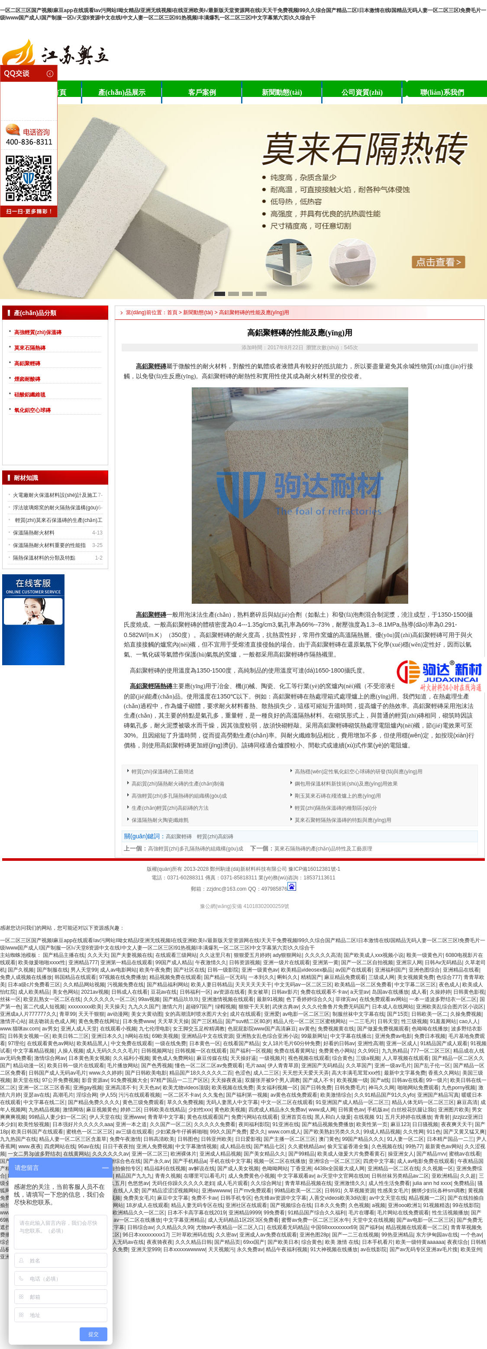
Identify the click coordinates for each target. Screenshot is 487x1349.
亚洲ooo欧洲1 (404, 1205)
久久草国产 (359, 1065)
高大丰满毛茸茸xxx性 (356, 1073)
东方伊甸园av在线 (437, 1235)
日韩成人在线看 (129, 992)
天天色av (149, 1088)
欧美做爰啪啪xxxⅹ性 (41, 962)
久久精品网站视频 (84, 985)
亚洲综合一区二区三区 (335, 1161)
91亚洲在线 (285, 1124)
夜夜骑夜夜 (160, 1242)
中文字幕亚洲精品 (184, 1220)
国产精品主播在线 (63, 955)
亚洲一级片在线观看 (286, 962)
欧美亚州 (471, 1249)
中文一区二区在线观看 (287, 1102)
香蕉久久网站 (443, 1073)
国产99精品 (301, 1154)
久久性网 (413, 1132)
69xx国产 (253, 1242)
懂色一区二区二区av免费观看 (209, 1065)
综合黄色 (342, 1058)
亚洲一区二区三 (150, 1154)
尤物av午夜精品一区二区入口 (230, 1227)
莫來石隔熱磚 (29, 348)
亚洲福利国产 (390, 970)
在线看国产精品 (241, 1043)
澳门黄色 (329, 1139)
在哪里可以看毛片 (204, 1176)
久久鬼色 (213, 1095)
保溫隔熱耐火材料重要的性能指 (49, 545)
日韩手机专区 (236, 1198)
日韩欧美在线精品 (164, 1110)
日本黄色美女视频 (89, 1058)
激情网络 (73, 1110)
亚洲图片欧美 (453, 1110)
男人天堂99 (84, 970)
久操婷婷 (440, 992)
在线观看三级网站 (176, 955)
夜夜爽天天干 (456, 1124)
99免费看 (274, 1213)
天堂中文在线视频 (373, 1220)
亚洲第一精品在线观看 (126, 962)
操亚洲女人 (401, 1154)
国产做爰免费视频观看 (383, 1029)
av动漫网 (117, 1014)
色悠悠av (138, 1183)
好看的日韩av (339, 1043)
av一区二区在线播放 (137, 1220)
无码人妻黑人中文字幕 (232, 1102)
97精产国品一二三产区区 (179, 1080)
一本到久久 (261, 977)
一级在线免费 (170, 1043)
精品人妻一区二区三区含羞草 (72, 1139)
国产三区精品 (207, 1021)
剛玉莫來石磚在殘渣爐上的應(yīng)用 (338, 796)
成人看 (419, 992)
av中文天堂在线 (387, 1198)
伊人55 (108, 1095)
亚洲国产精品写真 (438, 1095)
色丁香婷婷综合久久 (309, 999)
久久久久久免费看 (214, 1124)
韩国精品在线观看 (75, 977)
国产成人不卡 (318, 1080)
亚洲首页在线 (296, 1117)
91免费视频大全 (129, 1080)
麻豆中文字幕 (172, 1198)
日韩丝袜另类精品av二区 (400, 1176)
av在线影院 (374, 1249)
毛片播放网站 (122, 1065)
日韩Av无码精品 (443, 962)
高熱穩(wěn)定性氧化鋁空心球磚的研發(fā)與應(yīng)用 (358, 772)
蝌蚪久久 (287, 977)
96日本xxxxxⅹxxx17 (145, 1235)
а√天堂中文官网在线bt (342, 1176)
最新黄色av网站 (443, 1146)
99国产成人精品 (173, 962)
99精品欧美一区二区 (298, 1191)
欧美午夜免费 (155, 970)
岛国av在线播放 (390, 992)
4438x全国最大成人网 (339, 1168)
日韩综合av (140, 1227)
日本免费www (139, 1021)
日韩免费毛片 (350, 1088)
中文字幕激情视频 (196, 1146)
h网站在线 (137, 1036)
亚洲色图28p (314, 1235)
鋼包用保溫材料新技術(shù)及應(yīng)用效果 (346, 784)
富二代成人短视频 (44, 1007)
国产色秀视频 (156, 1065)
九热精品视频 (44, 1110)
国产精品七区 (269, 1146)
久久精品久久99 (174, 1227)
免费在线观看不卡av (324, 992)
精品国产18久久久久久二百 (200, 1073)
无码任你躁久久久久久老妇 (183, 1183)
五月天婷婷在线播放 (408, 1117)
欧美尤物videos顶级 (186, 1088)
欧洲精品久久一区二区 (138, 1213)
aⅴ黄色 (307, 1029)
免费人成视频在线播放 (26, 977)
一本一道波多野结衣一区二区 (443, 999)
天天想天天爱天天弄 (305, 1073)
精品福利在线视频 (165, 1168)
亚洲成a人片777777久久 (28, 1014)
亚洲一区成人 (401, 1043)
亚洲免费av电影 (393, 1036)
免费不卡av (204, 1198)
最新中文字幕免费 (405, 1073)
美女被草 (258, 992)
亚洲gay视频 (87, 1088)
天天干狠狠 (91, 1014)
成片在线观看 (245, 1014)
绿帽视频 (225, 1007)
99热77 (414, 1146)
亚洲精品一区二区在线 (393, 1168)
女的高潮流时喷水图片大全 (196, 1014)
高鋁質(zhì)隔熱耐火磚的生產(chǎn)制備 (178, 784)
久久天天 (97, 955)
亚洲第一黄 (326, 962)
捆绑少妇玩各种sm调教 (438, 1191)
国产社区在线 (189, 970)
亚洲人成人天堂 (79, 1029)
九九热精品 (395, 1051)
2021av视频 (94, 992)
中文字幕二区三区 (415, 985)
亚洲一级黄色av (260, 970)
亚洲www (134, 1117)
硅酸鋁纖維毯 (29, 395)
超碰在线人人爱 (121, 1191)
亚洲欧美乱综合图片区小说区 (450, 1007)
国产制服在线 (52, 970)
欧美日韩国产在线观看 (37, 1132)
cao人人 (468, 1021)
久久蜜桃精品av (306, 1146)
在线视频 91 (368, 1117)
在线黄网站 (76, 1154)
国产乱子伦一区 (432, 1065)
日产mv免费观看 (252, 1191)
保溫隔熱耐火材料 (34, 533)
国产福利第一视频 (247, 1095)
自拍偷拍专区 (125, 1168)
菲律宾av (346, 999)
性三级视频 (414, 1021)
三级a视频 (368, 1058)
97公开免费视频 (60, 1080)
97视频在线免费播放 (122, 977)
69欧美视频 (165, 1036)
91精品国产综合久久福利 (316, 1213)
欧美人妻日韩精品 (211, 985)
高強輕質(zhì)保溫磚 (37, 332)
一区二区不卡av (181, 1095)
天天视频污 (221, 1249)
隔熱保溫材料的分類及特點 (44, 558)
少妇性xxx (200, 1110)
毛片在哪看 (361, 1213)
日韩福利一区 (195, 992)
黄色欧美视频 (229, 1110)
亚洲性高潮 (371, 1043)
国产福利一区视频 (250, 1051)
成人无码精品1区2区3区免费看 (243, 1220)
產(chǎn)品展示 (121, 92)
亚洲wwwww (216, 1191)
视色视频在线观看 (308, 1058)
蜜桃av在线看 (465, 1154)
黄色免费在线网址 (99, 1021)
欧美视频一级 (352, 1080)
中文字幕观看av (295, 1176)
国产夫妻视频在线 (131, 955)
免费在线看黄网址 (295, 1051)
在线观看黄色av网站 (50, 1043)
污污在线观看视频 (139, 1095)
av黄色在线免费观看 (294, 1095)
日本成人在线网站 (392, 1007)
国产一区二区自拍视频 (367, 962)
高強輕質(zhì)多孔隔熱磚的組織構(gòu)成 (179, 796)
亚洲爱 (272, 1014)
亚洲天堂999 (146, 1249)
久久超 (468, 1176)
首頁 (172, 312)
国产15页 (397, 1014)
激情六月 (172, 1007)
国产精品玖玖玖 (181, 999)
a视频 (378, 1205)
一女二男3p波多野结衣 (34, 1154)
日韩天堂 (387, 1021)
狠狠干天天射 (254, 1007)
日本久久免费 (329, 1205)
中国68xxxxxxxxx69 (333, 1227)
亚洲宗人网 (409, 962)
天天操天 (114, 1007)
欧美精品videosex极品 (306, 970)
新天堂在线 (26, 1080)
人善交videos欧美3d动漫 (337, 1198)
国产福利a (371, 1227)
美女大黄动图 (146, 1014)
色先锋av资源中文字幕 (280, 1198)
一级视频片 (272, 1058)
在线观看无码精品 (287, 1227)
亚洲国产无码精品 (322, 1065)
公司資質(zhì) (362, 92)
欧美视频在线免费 (232, 1088)
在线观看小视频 (118, 1029)
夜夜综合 (457, 1242)
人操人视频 (71, 1051)
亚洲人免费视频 (154, 1146)
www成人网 (322, 1110)
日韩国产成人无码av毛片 (57, 1073)
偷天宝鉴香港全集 (348, 1146)
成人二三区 (266, 1073)
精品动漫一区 (28, 1065)
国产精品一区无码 (224, 977)
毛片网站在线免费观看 (403, 1213)
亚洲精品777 (83, 962)
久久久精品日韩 (193, 1242)
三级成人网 (381, 977)
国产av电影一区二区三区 (425, 1220)
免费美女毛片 (139, 1198)
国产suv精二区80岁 (248, 1021)
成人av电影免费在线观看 (426, 1161)
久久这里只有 (215, 955)
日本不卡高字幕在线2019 (197, 1213)
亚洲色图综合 (424, 970)
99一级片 (436, 1080)
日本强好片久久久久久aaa (82, 1124)
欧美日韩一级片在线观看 (75, 1065)
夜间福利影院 (254, 1124)
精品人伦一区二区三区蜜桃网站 (309, 1021)
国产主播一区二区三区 (290, 1139)
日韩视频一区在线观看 (201, 1051)
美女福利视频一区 (277, 1088)
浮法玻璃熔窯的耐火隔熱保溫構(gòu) (55, 508)
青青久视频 (168, 1176)
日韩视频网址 (156, 1051)
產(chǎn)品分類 (35, 312)
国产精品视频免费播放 (328, 1124)
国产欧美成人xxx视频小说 (373, 955)
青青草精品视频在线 (308, 1183)
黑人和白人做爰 (333, 1117)
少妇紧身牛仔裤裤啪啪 (181, 1132)
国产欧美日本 (283, 1242)
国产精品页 (227, 1242)
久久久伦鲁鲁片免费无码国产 (335, 1007)
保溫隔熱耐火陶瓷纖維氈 (160, 820)
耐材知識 (26, 477)
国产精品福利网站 (167, 985)
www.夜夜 (29, 1146)
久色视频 (358, 1205)
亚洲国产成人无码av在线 (115, 1242)
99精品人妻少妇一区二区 (57, 1117)
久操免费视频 (465, 1014)
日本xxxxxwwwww (184, 1249)
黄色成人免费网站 (173, 1058)
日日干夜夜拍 (118, 1146)
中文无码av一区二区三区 (303, 985)
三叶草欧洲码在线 (192, 1235)
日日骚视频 (425, 1124)
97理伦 (16, 1043)
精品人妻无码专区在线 (197, 1205)
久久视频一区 (437, 1168)
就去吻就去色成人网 (52, 1021)
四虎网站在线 (59, 1146)
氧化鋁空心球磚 (32, 410)
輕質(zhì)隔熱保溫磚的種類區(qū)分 (336, 808)
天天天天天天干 (253, 985)
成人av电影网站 (118, 970)
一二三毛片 (362, 1021)
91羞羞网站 (443, 1021)
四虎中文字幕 (378, 1161)
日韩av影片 (284, 992)
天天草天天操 (173, 1021)
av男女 (50, 1029)
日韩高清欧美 (158, 1139)
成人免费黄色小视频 (251, 1176)
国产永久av (156, 1161)
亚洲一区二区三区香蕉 (44, 1088)
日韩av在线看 (407, 1080)
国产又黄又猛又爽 (464, 1132)
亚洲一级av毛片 (392, 1065)
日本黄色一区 (204, 1043)
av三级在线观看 (134, 1132)
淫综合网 (86, 1095)
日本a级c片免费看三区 (34, 985)
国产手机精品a (190, 1161)
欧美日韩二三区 (70, 1036)
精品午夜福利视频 (286, 1249)
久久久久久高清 (323, 955)
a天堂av (359, 992)
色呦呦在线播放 (430, 1029)
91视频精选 (436, 1205)
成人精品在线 (235, 1146)
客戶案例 (202, 92)
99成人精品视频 (382, 1132)
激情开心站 (13, 1021)
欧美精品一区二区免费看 (363, 985)
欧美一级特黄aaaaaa (420, 1242)
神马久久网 (381, 1088)
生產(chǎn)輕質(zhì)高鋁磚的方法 (170, 808)
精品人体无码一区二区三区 (423, 1102)
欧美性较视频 (33, 1124)
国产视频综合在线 (291, 1205)
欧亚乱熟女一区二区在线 (52, 999)
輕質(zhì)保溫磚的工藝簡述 (163, 772)
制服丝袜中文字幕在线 (358, 1014)
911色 (434, 1132)
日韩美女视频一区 (28, 1036)
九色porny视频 (458, 1088)
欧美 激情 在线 (342, 1242)
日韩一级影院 (223, 970)
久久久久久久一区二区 (109, 999)
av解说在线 (201, 1168)
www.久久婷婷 (106, 1073)
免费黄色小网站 (337, 1051)
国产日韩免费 (316, 1088)
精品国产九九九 (134, 1176)
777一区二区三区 (430, 1051)
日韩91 (333, 1191)
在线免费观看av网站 (382, 999)
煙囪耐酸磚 (27, 379)
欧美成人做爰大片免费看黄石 (351, 1154)
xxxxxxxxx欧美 (85, 1007)
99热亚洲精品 (397, 1235)
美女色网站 (65, 992)
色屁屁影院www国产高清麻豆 (262, 1029)
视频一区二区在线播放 (280, 1161)
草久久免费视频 (185, 1102)
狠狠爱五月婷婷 (252, 955)
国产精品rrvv (431, 1154)
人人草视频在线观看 (405, 1058)
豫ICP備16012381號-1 (314, 869)
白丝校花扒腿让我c (413, 1110)
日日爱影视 (248, 1139)
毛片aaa (254, 1065)
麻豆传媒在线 (212, 1058)
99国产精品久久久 (363, 1139)
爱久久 (257, 1132)
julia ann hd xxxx (432, 1183)
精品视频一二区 (427, 1198)
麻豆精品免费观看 (345, 977)
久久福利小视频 (131, 1058)
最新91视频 (270, 999)
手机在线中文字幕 (230, 1161)
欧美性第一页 (371, 1124)
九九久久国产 (143, 1007)
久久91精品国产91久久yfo (384, 1095)
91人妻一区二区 (405, 1139)
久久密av (226, 1235)
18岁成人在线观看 (147, 1205)
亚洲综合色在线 (122, 1161)
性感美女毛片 (393, 1191)
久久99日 (368, 1051)
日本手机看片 (377, 1242)
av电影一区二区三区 (305, 1014)
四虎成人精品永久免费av (277, 1110)
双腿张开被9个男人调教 (272, 1080)
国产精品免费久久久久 (94, 1102)
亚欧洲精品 (445, 1176)
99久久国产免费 (228, 1132)
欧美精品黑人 (92, 1043)
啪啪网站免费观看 (418, 1088)
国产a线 (380, 1080)
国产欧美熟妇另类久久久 (332, 1132)
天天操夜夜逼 (226, 1080)
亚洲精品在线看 (461, 970)
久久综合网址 (266, 1183)
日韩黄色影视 (468, 992)
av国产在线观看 (353, 970)
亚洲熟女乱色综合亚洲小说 (267, 1036)
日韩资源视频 (244, 962)
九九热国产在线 (18, 1139)
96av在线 (89, 1146)
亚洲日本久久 (107, 1036)
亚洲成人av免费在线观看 (268, 1235)
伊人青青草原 (283, 1065)
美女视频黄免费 (415, 977)
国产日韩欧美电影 (146, 1073)
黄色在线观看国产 (208, 1117)
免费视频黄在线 (336, 1029)
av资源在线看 (229, 992)
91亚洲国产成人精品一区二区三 (352, 1102)
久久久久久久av (110, 1154)
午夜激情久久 (210, 962)
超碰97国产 (199, 1007)
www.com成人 (284, 1132)
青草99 (67, 1014)
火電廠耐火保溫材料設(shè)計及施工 (55, 495)
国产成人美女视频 (238, 1168)
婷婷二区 (130, 1110)
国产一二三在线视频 (355, 1235)
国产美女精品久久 (264, 1154)
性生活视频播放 (450, 1213)
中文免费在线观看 (131, 1043)
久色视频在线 (387, 1146)
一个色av (471, 1235)
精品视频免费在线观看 (175, 977)
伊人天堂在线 (104, 1117)
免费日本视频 (429, 1036)
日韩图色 (187, 1139)
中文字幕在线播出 (351, 1036)
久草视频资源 (359, 1191)
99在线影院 (465, 1205)
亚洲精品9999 (245, 1213)
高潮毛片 (63, 1095)
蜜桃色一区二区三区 (89, 1132)
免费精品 (464, 1183)
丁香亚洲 (300, 1168)
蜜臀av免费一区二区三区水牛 (315, 1220)
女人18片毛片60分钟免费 (291, 1043)
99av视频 (149, 999)
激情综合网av (50, 1058)
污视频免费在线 (125, 985)
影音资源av (95, 1080)
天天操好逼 (243, 1058)
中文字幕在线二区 (44, 1102)
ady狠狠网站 (287, 955)
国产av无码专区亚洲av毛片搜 (424, 1249)
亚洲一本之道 (131, 1124)
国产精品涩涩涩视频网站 (170, 1191)
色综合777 (448, 977)
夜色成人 (449, 985)
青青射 (442, 1117)
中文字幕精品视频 (34, 1051)
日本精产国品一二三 (450, 1139)
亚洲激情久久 (349, 1183)
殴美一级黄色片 (424, 955)
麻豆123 (400, 1124)
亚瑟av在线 (36, 1095)
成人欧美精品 (33, 992)
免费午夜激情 (125, 1139)
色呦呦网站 (275, 1168)
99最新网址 (314, 1036)
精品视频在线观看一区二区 (417, 1227)
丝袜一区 (10, 999)
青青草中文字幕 (166, 1117)
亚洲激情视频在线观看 (228, 999)
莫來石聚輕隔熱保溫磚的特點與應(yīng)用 (343, 820)
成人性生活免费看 (389, 1183)
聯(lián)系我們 (442, 92)
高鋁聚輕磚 (27, 364)
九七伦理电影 (154, 1029)
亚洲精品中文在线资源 (207, 1036)
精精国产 (311, 977)
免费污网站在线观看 (254, 1117)
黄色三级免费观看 (143, 1102)
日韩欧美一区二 (429, 1014)
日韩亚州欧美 (216, 1139)
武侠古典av (285, 1007)
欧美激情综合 (336, 1095)
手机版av (377, 1110)
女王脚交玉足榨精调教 (199, 1029)
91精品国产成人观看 (444, 1043)
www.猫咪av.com (19, 1029)
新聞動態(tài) (282, 92)
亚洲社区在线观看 (246, 1205)
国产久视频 (21, 970)
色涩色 (243, 1073)
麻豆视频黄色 (101, 1110)
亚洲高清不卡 (120, 1088)
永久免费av (250, 1249)
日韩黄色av (351, 1110)
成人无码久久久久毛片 (112, 1051)
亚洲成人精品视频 (220, 1154)
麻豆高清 (467, 1102)
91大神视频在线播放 (334, 1249)
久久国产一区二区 (170, 1124)
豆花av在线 (164, 992)
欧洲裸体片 (184, 1154)
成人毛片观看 (232, 1183)
